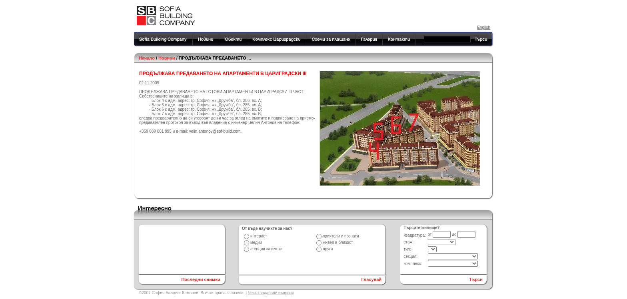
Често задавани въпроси (271, 293)
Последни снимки (200, 279)
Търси (476, 279)
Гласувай (371, 279)
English (483, 27)
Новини (166, 58)
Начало (147, 58)
